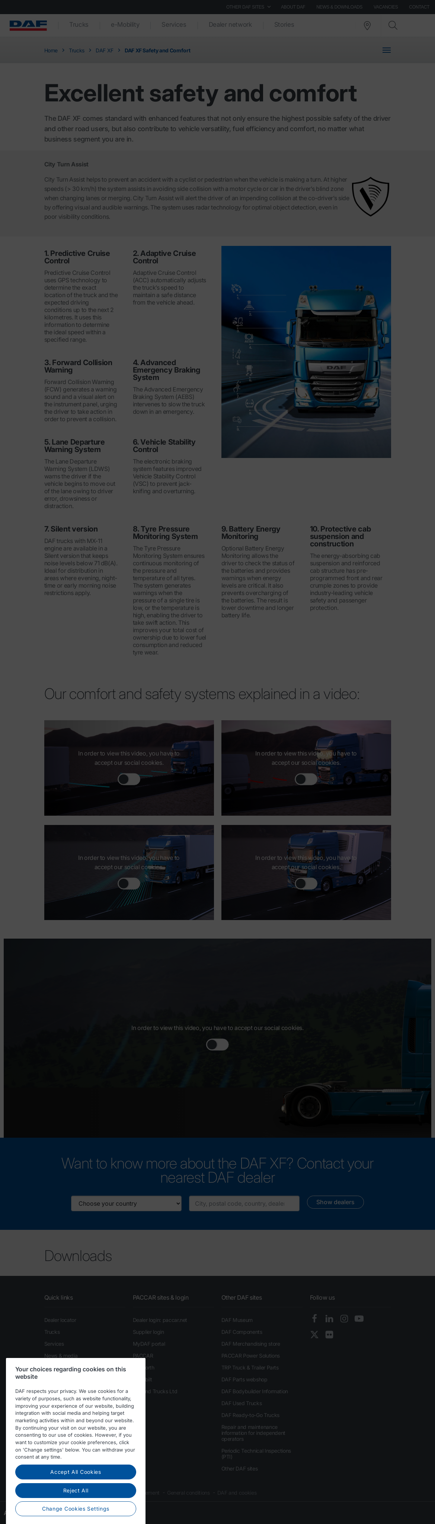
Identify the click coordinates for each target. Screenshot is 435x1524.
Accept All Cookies (75, 1486)
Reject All (76, 1504)
